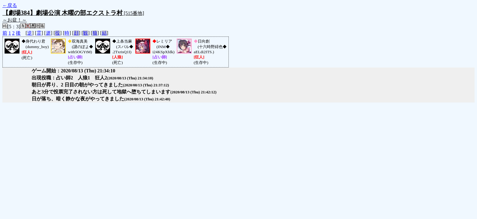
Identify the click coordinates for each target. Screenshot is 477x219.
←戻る (9, 5)
